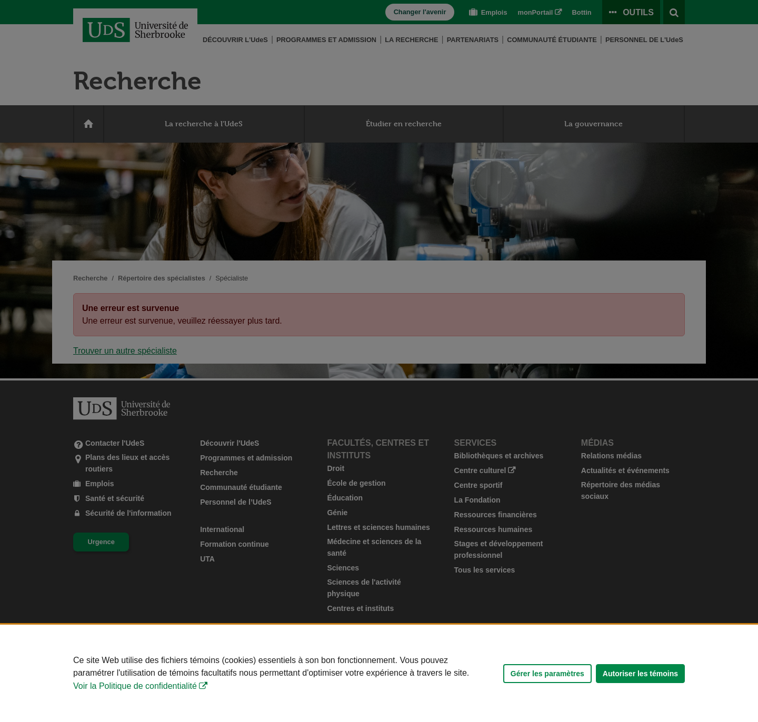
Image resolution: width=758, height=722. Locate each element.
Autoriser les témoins (640, 673)
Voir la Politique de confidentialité (135, 685)
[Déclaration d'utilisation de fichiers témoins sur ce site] (379, 673)
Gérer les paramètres (547, 673)
